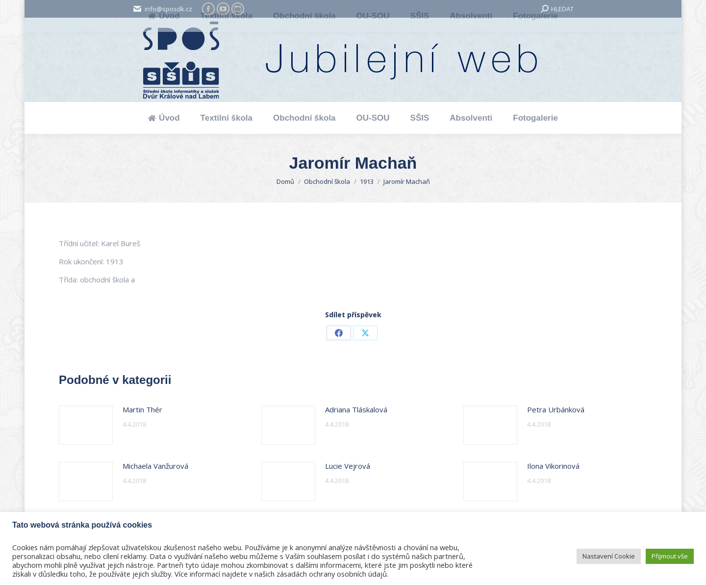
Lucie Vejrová (347, 466)
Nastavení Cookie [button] (608, 556)
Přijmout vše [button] (670, 556)
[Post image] (86, 425)
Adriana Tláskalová (356, 409)
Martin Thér (142, 409)
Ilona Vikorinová (553, 466)
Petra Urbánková (555, 409)
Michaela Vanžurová (155, 466)
